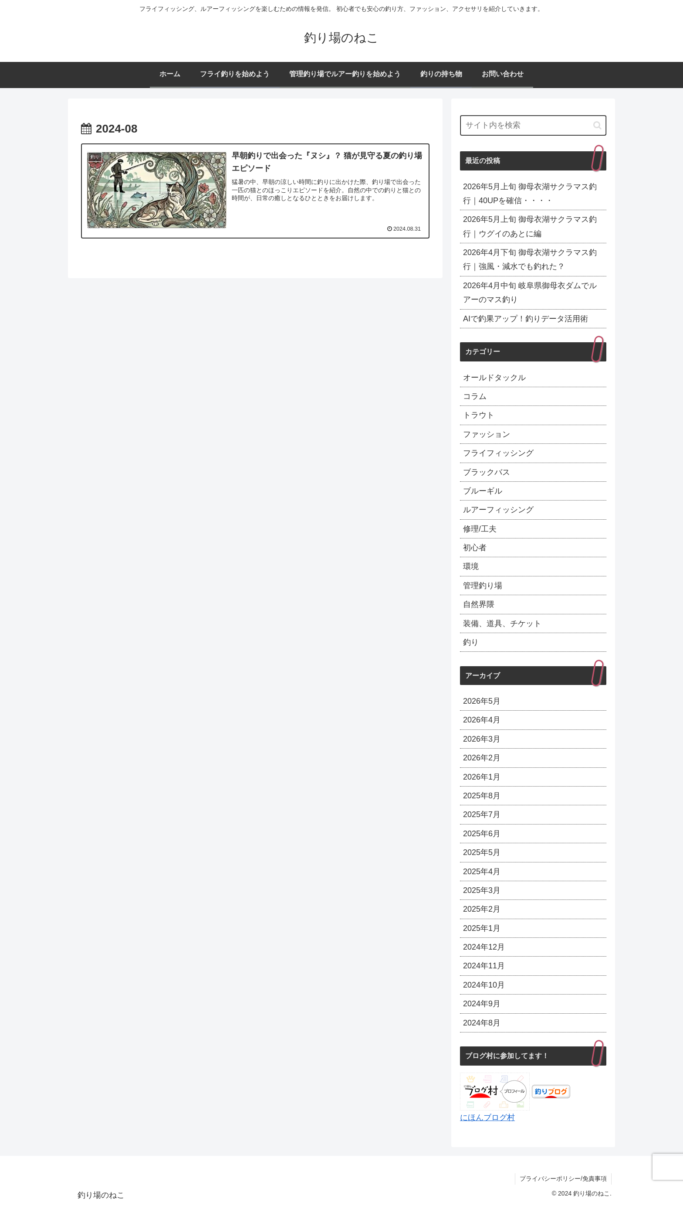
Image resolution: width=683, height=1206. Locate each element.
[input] (533, 125)
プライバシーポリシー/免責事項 (563, 1178)
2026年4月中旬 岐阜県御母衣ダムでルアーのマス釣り (530, 292)
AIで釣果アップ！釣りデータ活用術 (525, 318)
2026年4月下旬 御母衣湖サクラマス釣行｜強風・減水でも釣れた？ (530, 259)
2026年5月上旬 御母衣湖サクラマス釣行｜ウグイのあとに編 (530, 226)
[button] (597, 125)
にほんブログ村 (487, 1117)
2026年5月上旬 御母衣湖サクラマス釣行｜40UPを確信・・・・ (530, 193)
